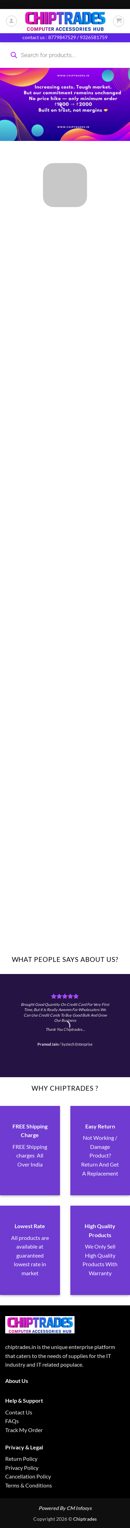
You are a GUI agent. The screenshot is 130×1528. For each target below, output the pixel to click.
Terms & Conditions (28, 1485)
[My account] (11, 21)
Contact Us (18, 1412)
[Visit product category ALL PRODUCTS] (65, 185)
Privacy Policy (21, 1467)
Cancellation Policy (28, 1476)
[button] (118, 21)
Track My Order (24, 1430)
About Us (16, 1380)
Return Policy (21, 1458)
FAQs (12, 1421)
